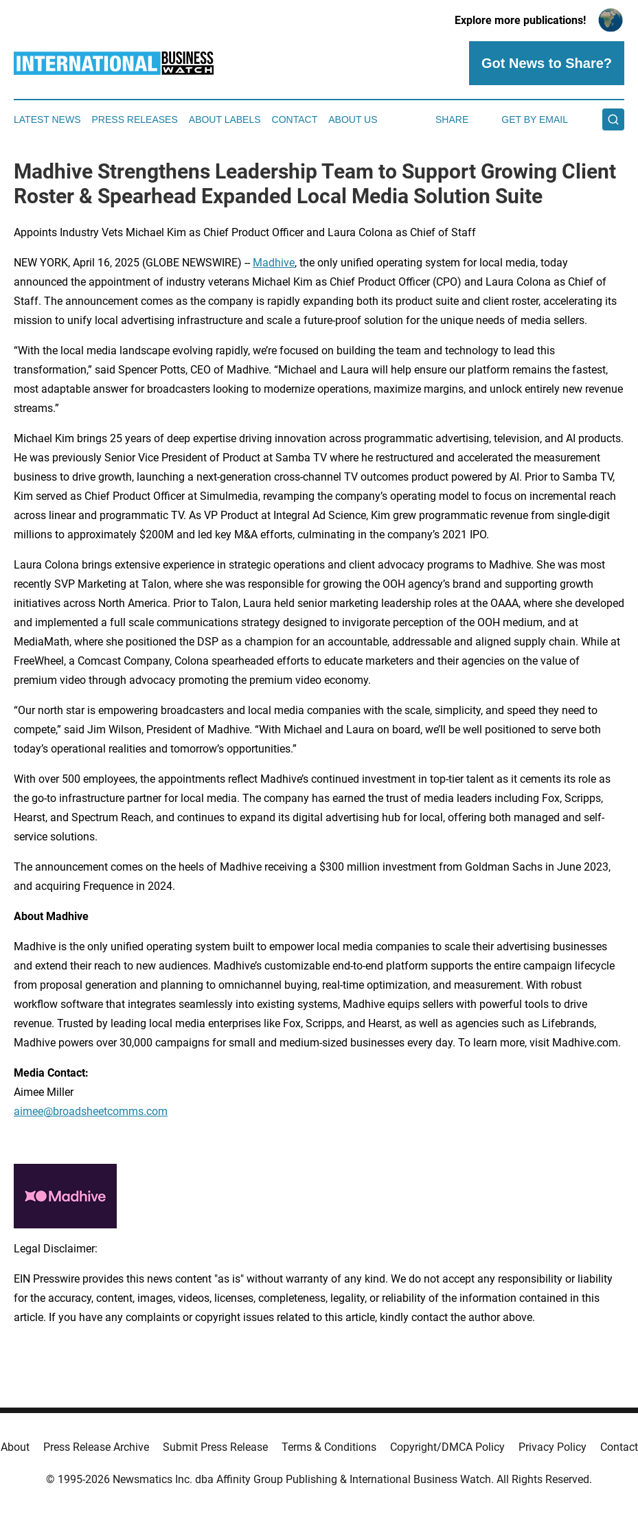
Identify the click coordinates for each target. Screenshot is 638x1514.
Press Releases (135, 119)
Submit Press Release (215, 1447)
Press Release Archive (96, 1447)
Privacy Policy (552, 1447)
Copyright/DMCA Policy (447, 1447)
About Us (352, 119)
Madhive (274, 262)
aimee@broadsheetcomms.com (91, 1111)
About (15, 1447)
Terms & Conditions (329, 1447)
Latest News (47, 119)
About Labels (225, 119)
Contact (295, 119)
